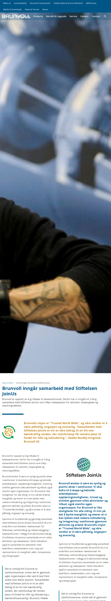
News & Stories (32, 9)
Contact (96, 16)
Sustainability (20, 3)
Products (38, 16)
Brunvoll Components (40, 3)
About (45, 9)
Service (73, 16)
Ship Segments (22, 16)
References (91, 3)
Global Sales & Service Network (68, 3)
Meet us (7, 3)
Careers (84, 16)
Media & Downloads (12, 9)
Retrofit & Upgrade (56, 16)
